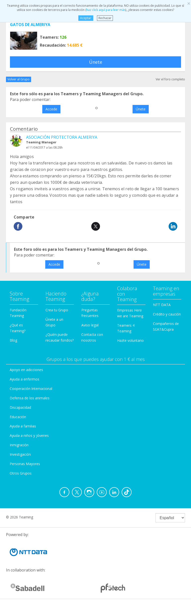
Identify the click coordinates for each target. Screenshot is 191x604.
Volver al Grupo (18, 79)
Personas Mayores (25, 463)
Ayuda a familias (23, 426)
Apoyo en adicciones (26, 369)
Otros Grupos (21, 473)
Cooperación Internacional (31, 388)
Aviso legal (89, 325)
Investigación (20, 454)
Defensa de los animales (29, 398)
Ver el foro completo (170, 79)
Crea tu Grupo (57, 310)
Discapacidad (20, 407)
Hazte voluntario (130, 340)
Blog (13, 340)
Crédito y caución (167, 314)
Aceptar (85, 18)
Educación (18, 416)
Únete (95, 62)
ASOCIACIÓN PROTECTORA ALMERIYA (61, 137)
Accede (51, 109)
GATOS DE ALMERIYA (30, 24)
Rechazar (104, 18)
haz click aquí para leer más (105, 10)
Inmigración (19, 445)
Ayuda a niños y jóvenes (29, 435)
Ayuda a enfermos (24, 379)
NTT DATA (162, 304)
